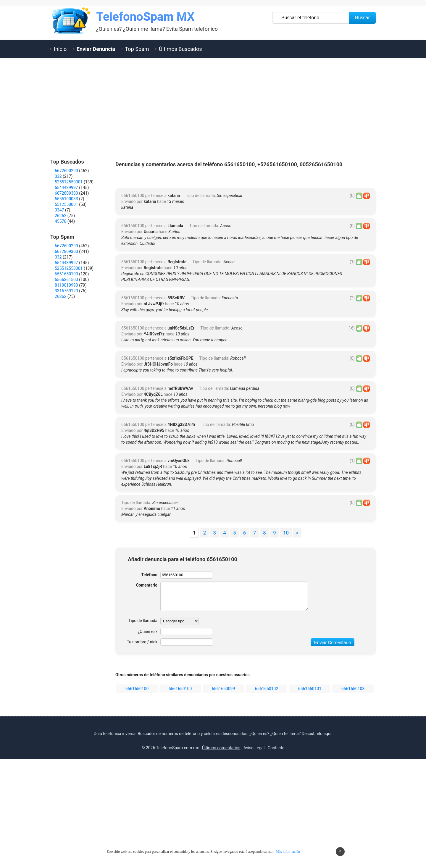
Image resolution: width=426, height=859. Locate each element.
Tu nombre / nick (141, 734)
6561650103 (353, 781)
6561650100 (137, 781)
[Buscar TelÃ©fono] (311, 18)
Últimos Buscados (180, 49)
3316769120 (66, 290)
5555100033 (66, 198)
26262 (60, 215)
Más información (288, 852)
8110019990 (66, 285)
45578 (60, 221)
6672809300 (66, 193)
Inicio (60, 49)
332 (58, 176)
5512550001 (66, 204)
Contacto (276, 840)
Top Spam (137, 49)
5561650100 (180, 781)
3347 (59, 210)
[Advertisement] (213, 108)
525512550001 (69, 182)
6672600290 (66, 170)
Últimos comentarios (221, 840)
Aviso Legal (254, 840)
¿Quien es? (147, 724)
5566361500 (66, 279)
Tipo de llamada (142, 713)
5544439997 (66, 187)
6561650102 (266, 781)
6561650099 (223, 781)
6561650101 (310, 781)
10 (286, 625)
